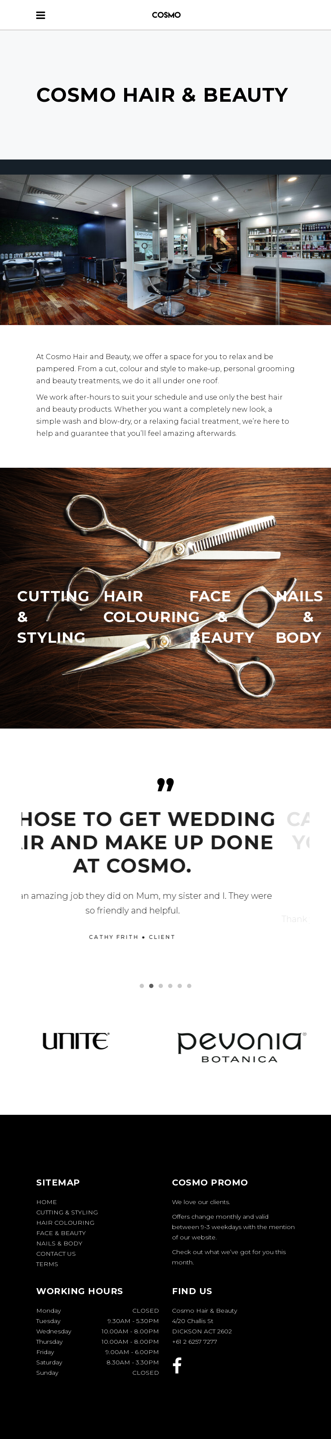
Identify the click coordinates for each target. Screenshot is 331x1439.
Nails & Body (59, 1243)
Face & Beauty (61, 1233)
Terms (47, 1264)
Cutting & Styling (67, 1212)
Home (46, 1202)
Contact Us (56, 1254)
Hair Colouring (65, 1222)
